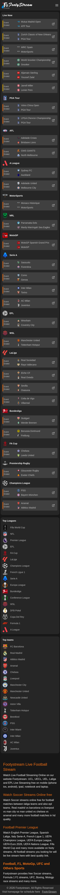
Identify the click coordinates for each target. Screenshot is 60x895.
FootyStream (49, 891)
